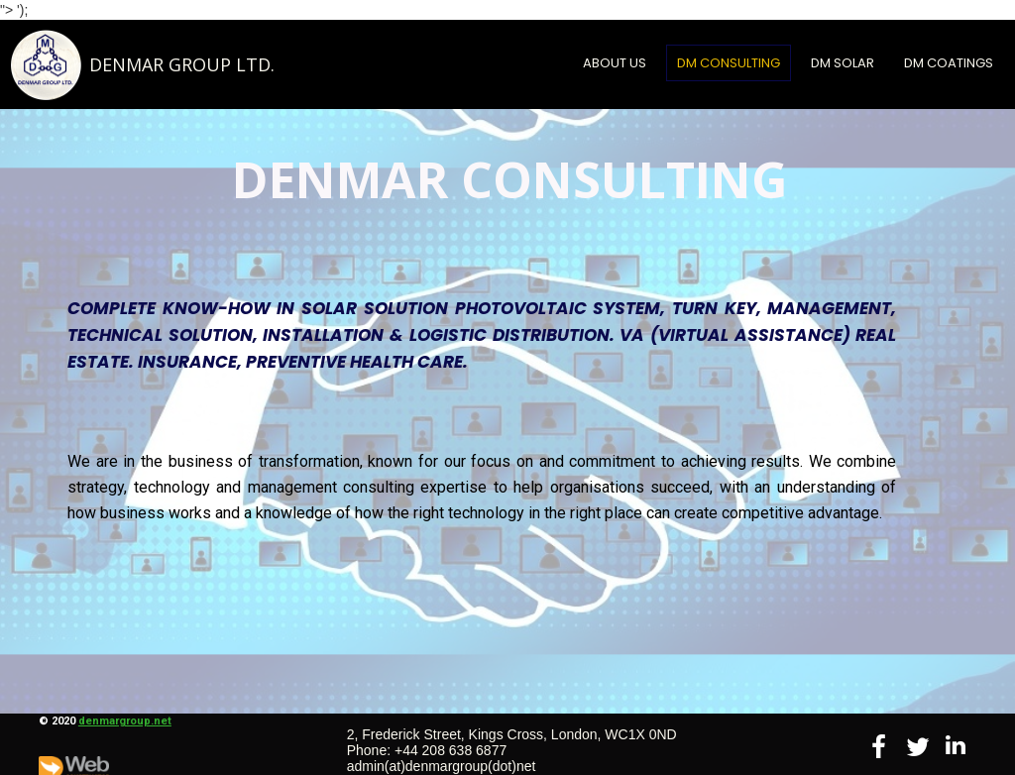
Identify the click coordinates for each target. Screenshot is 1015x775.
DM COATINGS (948, 63)
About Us (614, 63)
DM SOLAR (842, 63)
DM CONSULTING (728, 63)
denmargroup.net (124, 721)
